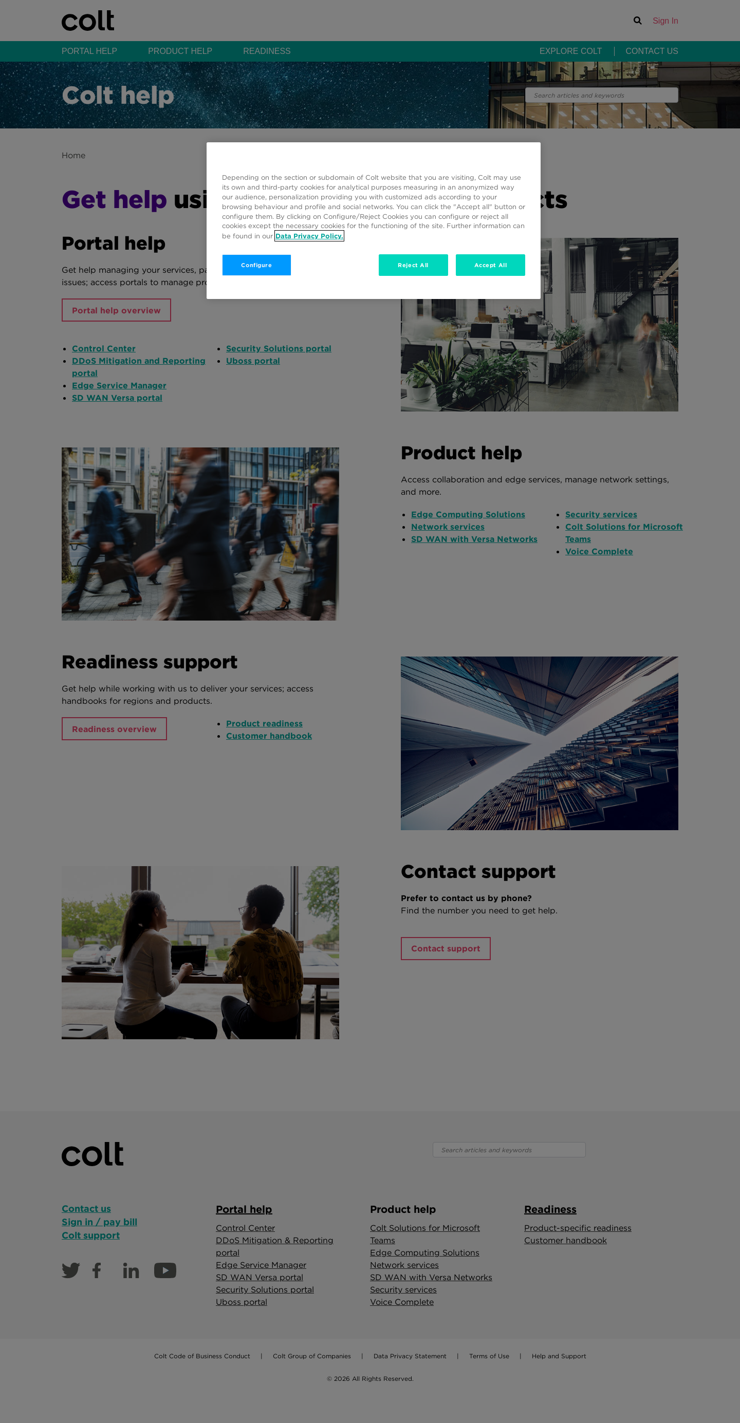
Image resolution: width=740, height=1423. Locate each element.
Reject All (413, 265)
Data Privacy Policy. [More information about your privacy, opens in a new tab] (309, 235)
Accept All (490, 265)
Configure (256, 265)
